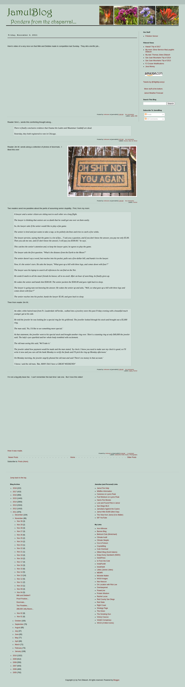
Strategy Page (102, 608)
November (19, 518)
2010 (15, 656)
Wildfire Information (104, 491)
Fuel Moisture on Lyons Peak (108, 497)
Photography (133, 454)
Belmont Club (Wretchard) (107, 534)
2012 (15, 509)
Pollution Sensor (151, 36)
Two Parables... (22, 606)
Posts (148, 114)
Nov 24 (20, 541)
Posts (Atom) (23, 462)
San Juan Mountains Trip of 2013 (158, 61)
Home (72, 457)
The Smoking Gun (104, 614)
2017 (15, 492)
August (18, 628)
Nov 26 (20, 535)
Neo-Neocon (102, 582)
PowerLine (101, 590)
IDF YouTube (102, 518)
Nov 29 (20, 525)
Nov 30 (20, 521)
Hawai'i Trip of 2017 (153, 47)
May (17, 638)
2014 (15, 502)
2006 (15, 669)
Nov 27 (20, 531)
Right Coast (101, 605)
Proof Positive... (22, 599)
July (16, 631)
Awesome (118, 454)
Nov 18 (20, 558)
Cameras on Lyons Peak (106, 494)
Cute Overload (102, 549)
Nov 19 (20, 555)
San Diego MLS (103, 506)
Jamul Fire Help (103, 488)
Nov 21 (20, 552)
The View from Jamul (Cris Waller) (110, 515)
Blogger (116, 680)
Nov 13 (20, 575)
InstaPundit (101, 564)
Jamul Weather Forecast (153, 93)
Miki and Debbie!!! (23, 595)
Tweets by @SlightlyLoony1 (154, 82)
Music (127, 454)
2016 (15, 495)
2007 (15, 666)
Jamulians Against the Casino (108, 509)
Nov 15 (20, 569)
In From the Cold (103, 561)
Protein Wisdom (103, 593)
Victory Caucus (103, 617)
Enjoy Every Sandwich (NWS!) (108, 555)
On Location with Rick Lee (107, 585)
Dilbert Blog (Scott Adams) (107, 552)
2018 (15, 488)
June (17, 634)
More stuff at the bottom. (153, 89)
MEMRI (100, 573)
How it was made (15, 451)
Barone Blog (102, 531)
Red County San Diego (106, 599)
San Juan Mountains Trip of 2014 (158, 58)
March (17, 645)
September (19, 624)
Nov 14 (20, 572)
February (18, 648)
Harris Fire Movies (104, 500)
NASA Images (102, 579)
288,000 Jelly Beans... (25, 609)
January (18, 651)
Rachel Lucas (102, 596)
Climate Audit (102, 537)
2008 (15, 662)
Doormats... (20, 602)
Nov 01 (20, 617)
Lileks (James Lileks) (105, 570)
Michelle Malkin (103, 576)
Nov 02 (20, 613)
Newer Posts (13, 457)
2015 (15, 498)
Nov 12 (20, 579)
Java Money (150, 66)
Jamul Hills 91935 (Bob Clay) (108, 512)
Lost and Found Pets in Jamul (108, 503)
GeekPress (101, 558)
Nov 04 (20, 592)
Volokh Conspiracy (104, 620)
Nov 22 (20, 548)
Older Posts (131, 457)
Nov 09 (20, 589)
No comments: (130, 114)
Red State (101, 602)
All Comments (151, 119)
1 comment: (131, 453)
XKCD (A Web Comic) (105, 623)
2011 (15, 512)
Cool (122, 454)
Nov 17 (20, 562)
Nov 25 (20, 538)
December (19, 515)
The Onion (101, 611)
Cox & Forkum (102, 543)
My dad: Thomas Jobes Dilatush (157, 55)
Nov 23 (20, 545)
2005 (15, 672)
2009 (15, 659)
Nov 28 (20, 528)
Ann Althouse (102, 528)
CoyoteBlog (101, 546)
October (18, 621)
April (17, 641)
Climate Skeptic (103, 540)
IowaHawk (101, 567)
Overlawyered (102, 587)
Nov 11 (20, 582)
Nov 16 (20, 565)
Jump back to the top (18, 478)
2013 (15, 505)
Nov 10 (20, 586)
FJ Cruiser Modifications (154, 64)
